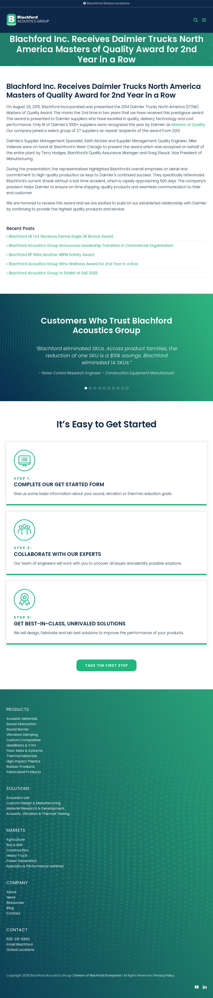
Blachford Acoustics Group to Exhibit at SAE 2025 (53, 273)
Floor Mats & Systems (24, 750)
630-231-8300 (18, 939)
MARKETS (15, 830)
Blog (10, 907)
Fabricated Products (23, 771)
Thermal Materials (21, 756)
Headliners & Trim (21, 745)
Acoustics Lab (17, 797)
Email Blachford (19, 944)
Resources (15, 902)
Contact (13, 913)
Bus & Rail (14, 844)
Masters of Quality (188, 124)
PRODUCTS (17, 709)
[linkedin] (205, 987)
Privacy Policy (164, 975)
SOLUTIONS (18, 788)
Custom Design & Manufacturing (33, 803)
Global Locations (20, 949)
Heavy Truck (16, 855)
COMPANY (17, 883)
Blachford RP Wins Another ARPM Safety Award (51, 254)
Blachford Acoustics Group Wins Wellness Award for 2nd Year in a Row (73, 263)
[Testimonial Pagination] (86, 388)
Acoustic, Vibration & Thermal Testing (37, 813)
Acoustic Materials (21, 718)
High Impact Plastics (23, 761)
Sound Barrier (17, 729)
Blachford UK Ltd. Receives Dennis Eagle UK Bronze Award (61, 236)
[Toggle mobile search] (196, 20)
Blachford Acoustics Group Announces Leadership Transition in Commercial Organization (91, 245)
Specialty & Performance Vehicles (35, 866)
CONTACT (17, 930)
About (11, 892)
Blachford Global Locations (106, 3)
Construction (17, 850)
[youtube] (197, 987)
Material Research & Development (35, 808)
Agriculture (15, 839)
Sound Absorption (21, 724)
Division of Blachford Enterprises (97, 975)
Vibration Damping (22, 734)
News (10, 897)
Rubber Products (20, 766)
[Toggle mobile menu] (204, 20)
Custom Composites (23, 740)
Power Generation (21, 860)
